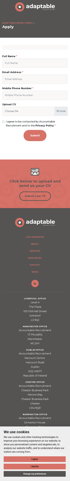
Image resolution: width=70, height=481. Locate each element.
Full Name (8, 56)
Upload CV (9, 104)
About (35, 244)
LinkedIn (35, 283)
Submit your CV (35, 196)
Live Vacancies (35, 237)
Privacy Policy (44, 125)
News (35, 272)
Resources (35, 258)
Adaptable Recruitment (17, 23)
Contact (35, 265)
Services (35, 251)
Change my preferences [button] (34, 474)
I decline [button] (35, 466)
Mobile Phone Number (17, 88)
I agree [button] (34, 459)
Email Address (11, 72)
